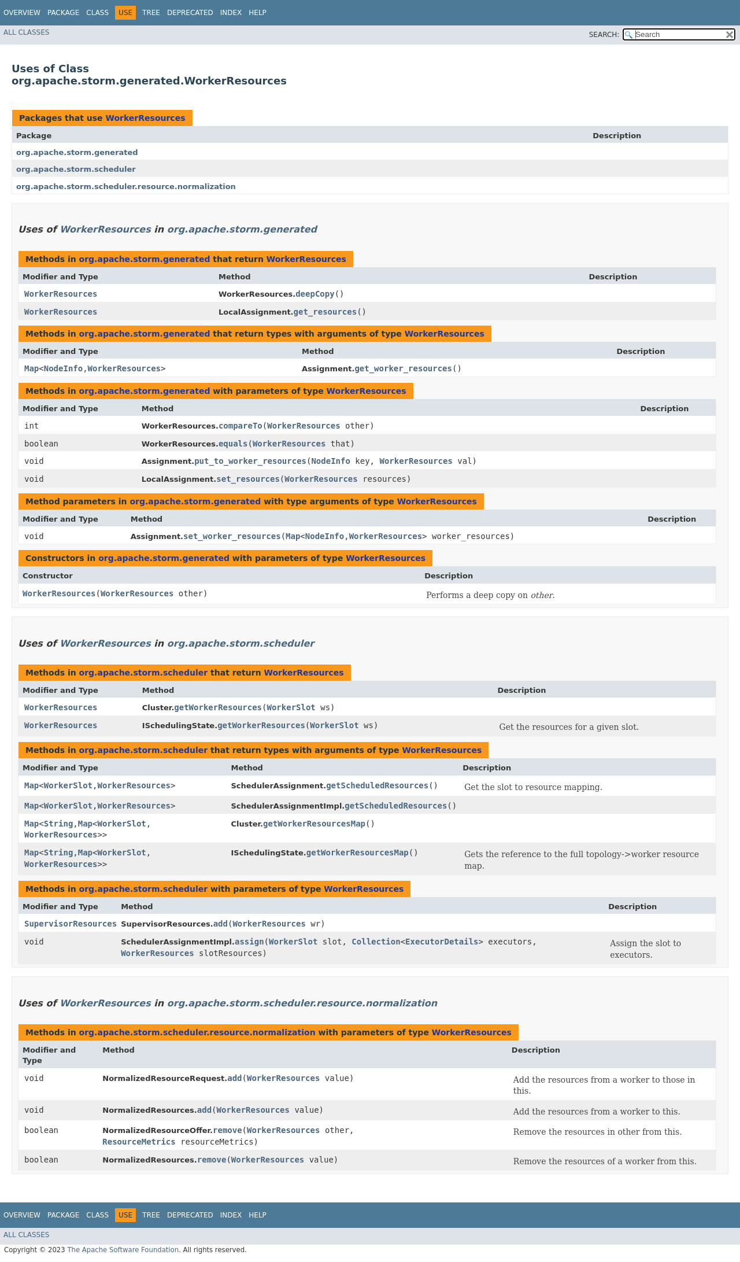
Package (63, 13)
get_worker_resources (403, 368)
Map (31, 368)
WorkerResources (145, 118)
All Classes (26, 32)
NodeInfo (63, 368)
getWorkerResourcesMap (314, 823)
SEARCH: (604, 35)
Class (97, 13)
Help (258, 13)
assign (249, 941)
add (220, 923)
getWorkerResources (218, 707)
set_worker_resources (232, 536)
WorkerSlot (291, 707)
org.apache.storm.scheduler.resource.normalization (126, 186)
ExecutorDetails (441, 941)
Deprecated (190, 13)
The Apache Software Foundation (123, 1250)
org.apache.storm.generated (77, 152)
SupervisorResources (70, 923)
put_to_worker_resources (250, 461)
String (58, 823)
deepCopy (314, 293)
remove (227, 1130)
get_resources (325, 311)
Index (231, 13)
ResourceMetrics (138, 1141)
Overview (21, 13)
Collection (376, 941)
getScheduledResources (377, 785)
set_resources (248, 479)
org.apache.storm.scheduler (76, 169)
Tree (151, 13)
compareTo (240, 425)
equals (233, 443)
